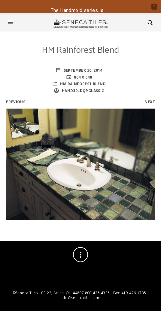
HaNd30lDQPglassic (82, 90)
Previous (15, 101)
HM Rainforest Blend (83, 83)
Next (149, 101)
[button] (11, 22)
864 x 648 (82, 77)
